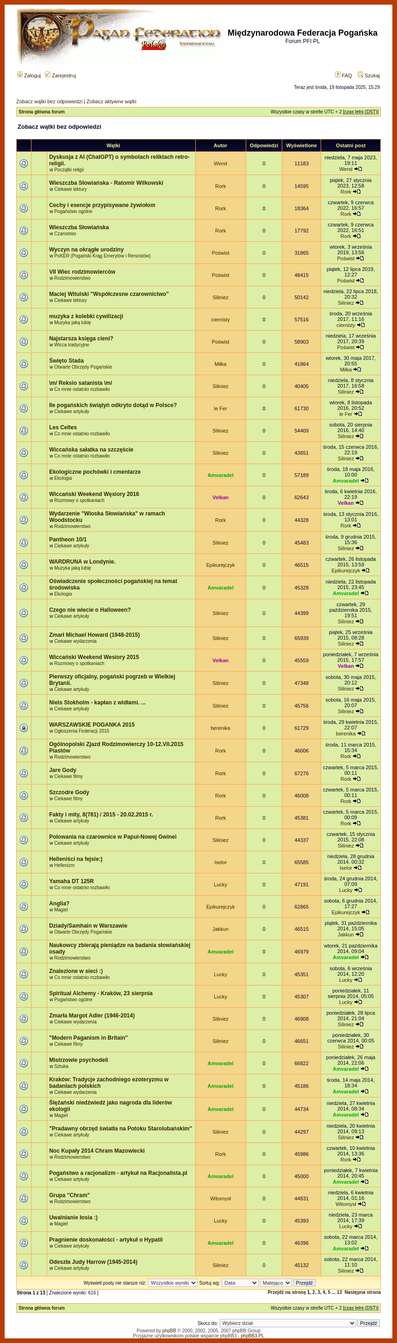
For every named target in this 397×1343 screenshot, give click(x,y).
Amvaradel (220, 475)
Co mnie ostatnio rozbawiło (82, 389)
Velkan (220, 497)
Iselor (220, 862)
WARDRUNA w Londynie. (82, 562)
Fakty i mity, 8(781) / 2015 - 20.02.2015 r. (101, 814)
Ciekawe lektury (70, 189)
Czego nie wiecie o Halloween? (90, 610)
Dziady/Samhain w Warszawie (88, 926)
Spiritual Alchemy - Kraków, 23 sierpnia (101, 993)
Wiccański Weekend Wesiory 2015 (94, 657)
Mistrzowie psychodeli (78, 1060)
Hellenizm (64, 865)
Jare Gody (62, 770)
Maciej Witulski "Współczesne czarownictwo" (109, 294)
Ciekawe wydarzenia (75, 641)
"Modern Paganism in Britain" (88, 1038)
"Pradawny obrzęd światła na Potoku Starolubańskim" (120, 1128)
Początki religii (69, 169)
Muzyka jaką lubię (72, 322)
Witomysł (220, 1198)
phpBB (169, 1330)
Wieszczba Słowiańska (79, 227)
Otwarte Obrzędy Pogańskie (83, 367)
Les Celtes (63, 427)
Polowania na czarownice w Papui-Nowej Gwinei (112, 837)
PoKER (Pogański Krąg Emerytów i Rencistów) (102, 255)
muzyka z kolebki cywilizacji (86, 316)
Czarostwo (65, 233)
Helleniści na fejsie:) (75, 859)
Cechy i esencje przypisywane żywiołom (102, 205)
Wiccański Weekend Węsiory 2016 (94, 494)
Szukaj (369, 75)
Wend (220, 163)
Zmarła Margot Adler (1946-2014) (92, 1015)
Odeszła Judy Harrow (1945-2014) (93, 1262)
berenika (220, 728)
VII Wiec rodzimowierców (82, 272)
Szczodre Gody (69, 792)
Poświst (221, 253)
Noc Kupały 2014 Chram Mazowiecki (97, 1151)
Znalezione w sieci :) (76, 971)
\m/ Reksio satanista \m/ (80, 383)
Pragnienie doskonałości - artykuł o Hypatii (105, 1239)
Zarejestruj (60, 75)
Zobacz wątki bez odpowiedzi (49, 101)
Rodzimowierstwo (72, 278)
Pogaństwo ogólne (73, 211)
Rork (220, 186)
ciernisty (220, 319)
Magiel (61, 909)
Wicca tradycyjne (71, 344)
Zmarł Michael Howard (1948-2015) (94, 635)
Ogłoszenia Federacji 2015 (81, 731)
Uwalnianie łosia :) (73, 1217)
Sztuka (61, 1066)
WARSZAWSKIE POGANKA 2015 (92, 725)
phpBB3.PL (252, 1335)
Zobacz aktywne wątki (111, 101)
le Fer (220, 408)
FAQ (343, 75)
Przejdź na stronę (286, 1292)
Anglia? (59, 903)
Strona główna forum (42, 111)
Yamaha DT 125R (71, 881)
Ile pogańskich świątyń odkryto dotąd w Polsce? (113, 405)
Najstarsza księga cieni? (81, 338)
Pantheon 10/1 (68, 539)
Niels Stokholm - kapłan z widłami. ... (97, 702)
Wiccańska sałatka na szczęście (91, 449)
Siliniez (220, 297)
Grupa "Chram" (69, 1195)
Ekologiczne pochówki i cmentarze (95, 472)
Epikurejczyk (220, 565)
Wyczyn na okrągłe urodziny (86, 249)
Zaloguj (29, 75)
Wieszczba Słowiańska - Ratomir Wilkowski (106, 183)
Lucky (220, 884)
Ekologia (63, 478)
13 (339, 1292)
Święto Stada (66, 361)
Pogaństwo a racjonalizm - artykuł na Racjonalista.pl (118, 1173)
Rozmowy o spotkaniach (79, 500)
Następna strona (363, 1292)
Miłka (221, 364)
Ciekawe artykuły (71, 411)
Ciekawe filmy (68, 776)
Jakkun (220, 929)
